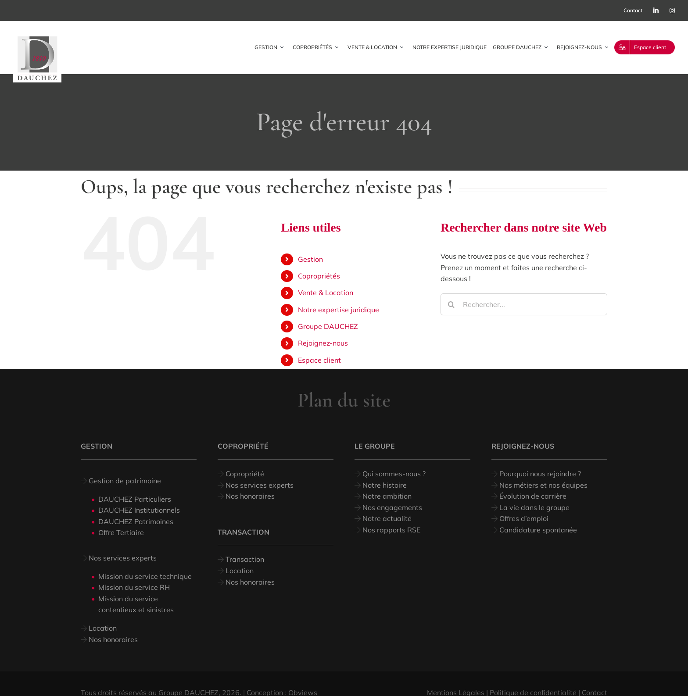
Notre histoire (384, 485)
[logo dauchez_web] (37, 40)
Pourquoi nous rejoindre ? (539, 473)
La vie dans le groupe (534, 507)
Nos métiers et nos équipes (543, 485)
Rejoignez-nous (323, 343)
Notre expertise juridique (338, 309)
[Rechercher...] (524, 304)
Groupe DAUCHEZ (328, 326)
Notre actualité (386, 518)
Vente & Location (325, 292)
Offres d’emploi (523, 518)
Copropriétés (319, 275)
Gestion (310, 259)
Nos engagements (391, 507)
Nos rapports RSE (390, 529)
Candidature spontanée (537, 529)
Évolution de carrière (532, 496)
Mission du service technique (145, 576)
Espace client (319, 360)
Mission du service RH (134, 587)
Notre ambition (386, 496)
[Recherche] (451, 304)
